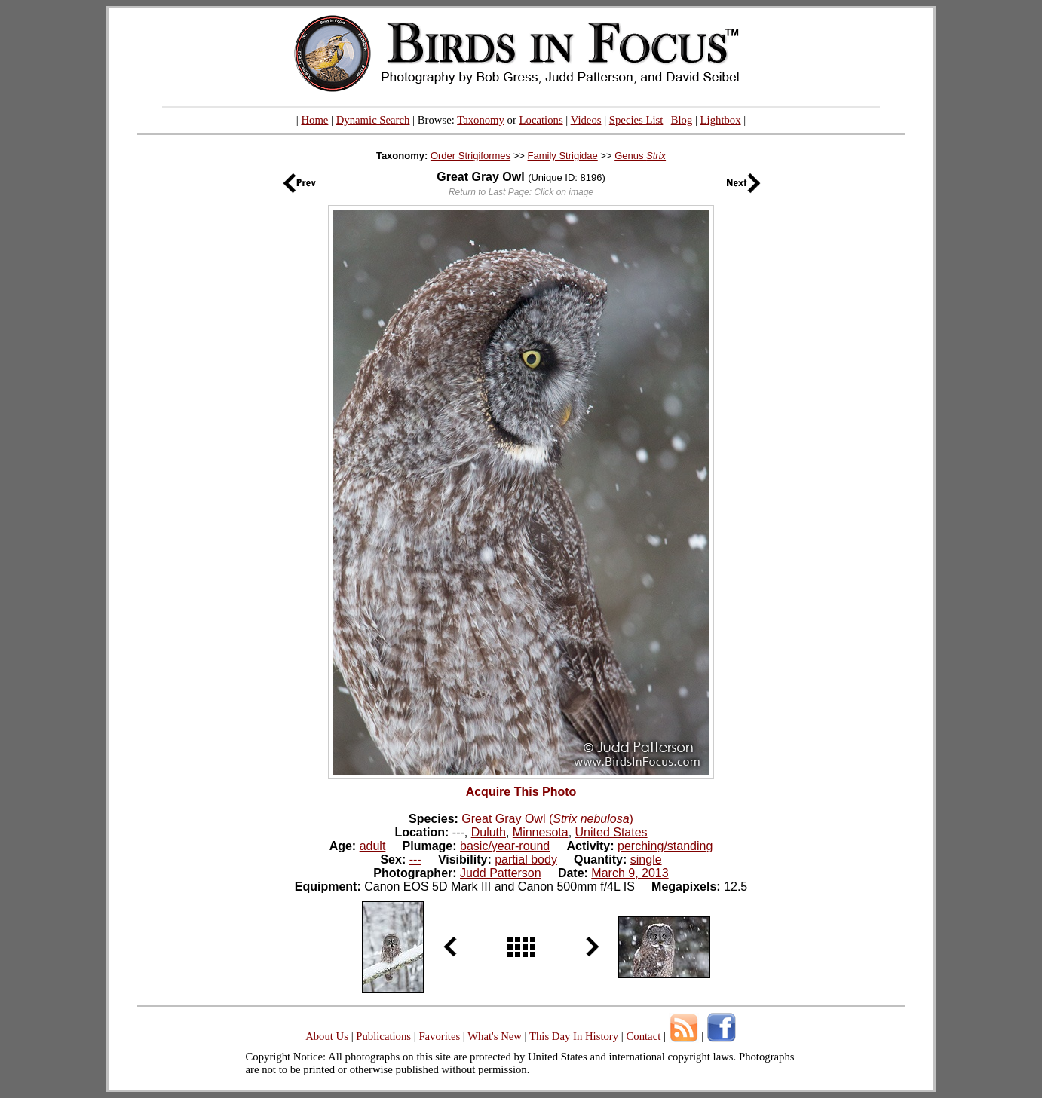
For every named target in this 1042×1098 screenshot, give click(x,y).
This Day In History (573, 1036)
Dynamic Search (373, 120)
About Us (326, 1036)
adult (373, 846)
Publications (383, 1036)
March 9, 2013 (629, 873)
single (646, 859)
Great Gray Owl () (547, 818)
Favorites (439, 1036)
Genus (640, 155)
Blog (682, 120)
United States (611, 832)
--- (415, 859)
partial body (526, 859)
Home (314, 120)
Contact (643, 1036)
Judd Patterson (500, 873)
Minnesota (541, 832)
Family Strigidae (563, 155)
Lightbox (720, 120)
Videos (586, 120)
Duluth (488, 832)
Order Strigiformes (470, 155)
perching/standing (665, 846)
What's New (494, 1036)
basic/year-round (505, 846)
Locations (541, 120)
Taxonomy (480, 120)
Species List (636, 120)
